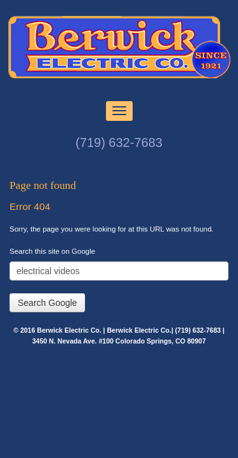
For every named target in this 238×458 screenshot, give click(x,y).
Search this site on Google (52, 251)
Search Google (47, 303)
